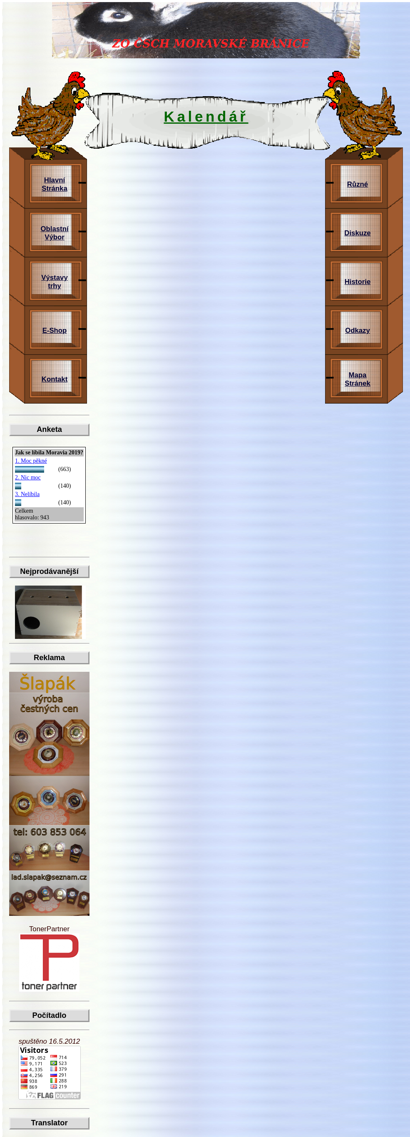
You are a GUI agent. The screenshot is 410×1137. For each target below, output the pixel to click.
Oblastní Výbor (54, 233)
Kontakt (54, 379)
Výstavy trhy (54, 282)
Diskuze (357, 233)
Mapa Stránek (357, 379)
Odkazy (357, 330)
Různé (357, 184)
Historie (357, 282)
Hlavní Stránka (54, 184)
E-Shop (54, 330)
